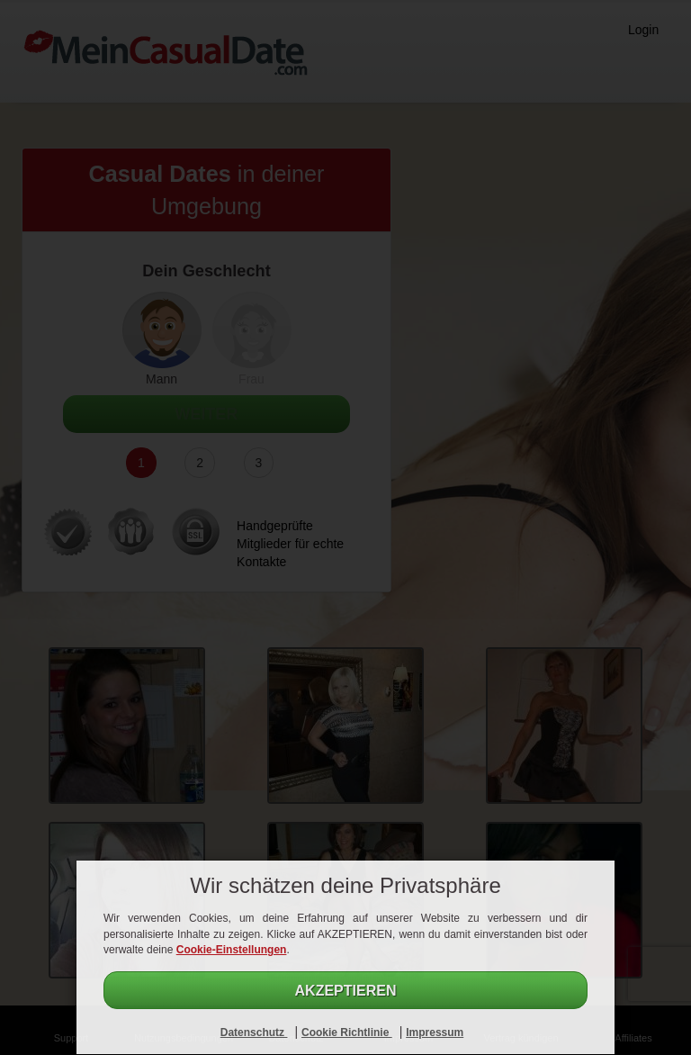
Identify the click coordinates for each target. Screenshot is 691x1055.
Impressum (434, 1032)
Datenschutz (254, 1032)
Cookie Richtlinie (346, 1032)
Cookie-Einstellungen (231, 949)
